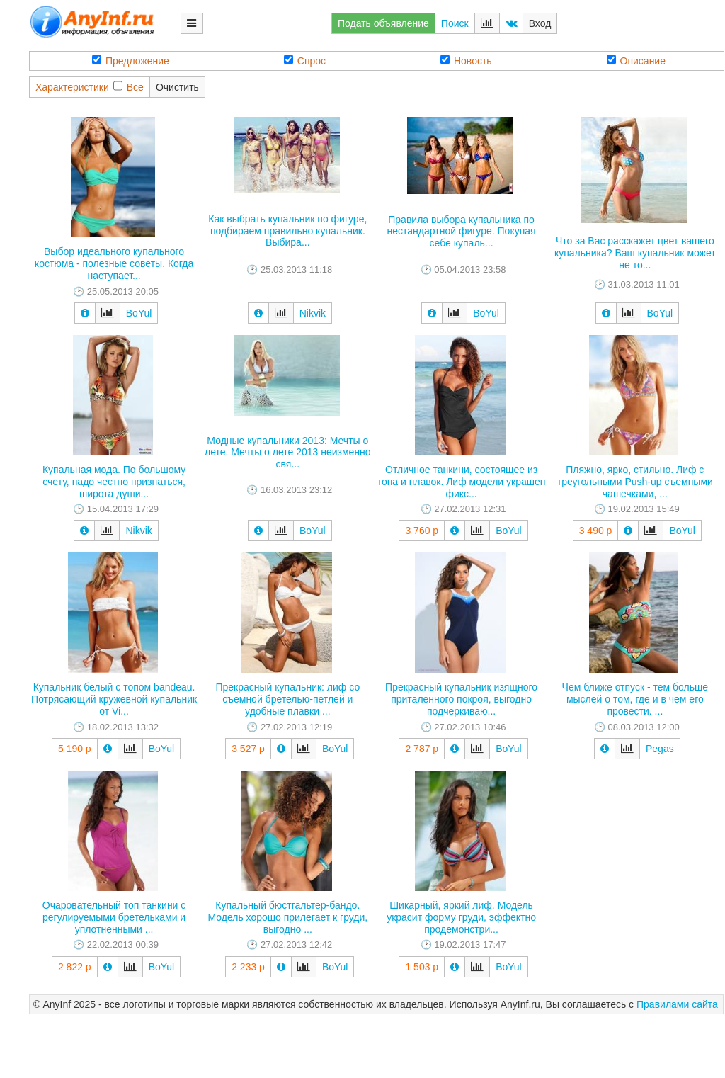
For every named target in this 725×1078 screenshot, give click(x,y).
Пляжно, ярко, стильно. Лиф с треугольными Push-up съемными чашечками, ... (635, 481)
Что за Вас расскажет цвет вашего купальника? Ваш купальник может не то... (635, 253)
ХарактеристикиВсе (89, 87)
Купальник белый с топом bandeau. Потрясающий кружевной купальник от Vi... (114, 699)
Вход (540, 23)
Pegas (660, 748)
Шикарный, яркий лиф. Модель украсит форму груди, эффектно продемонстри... (461, 917)
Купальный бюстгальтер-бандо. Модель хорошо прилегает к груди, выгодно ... (287, 917)
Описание (636, 61)
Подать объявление (383, 23)
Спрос (305, 61)
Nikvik (312, 313)
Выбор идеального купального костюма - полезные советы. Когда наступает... (114, 263)
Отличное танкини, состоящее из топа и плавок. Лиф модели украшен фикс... (461, 481)
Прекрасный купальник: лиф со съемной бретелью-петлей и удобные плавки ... (287, 699)
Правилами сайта (677, 1004)
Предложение (130, 61)
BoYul (139, 313)
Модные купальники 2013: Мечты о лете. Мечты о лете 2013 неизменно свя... (288, 452)
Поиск (455, 23)
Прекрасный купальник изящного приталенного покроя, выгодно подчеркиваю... (461, 699)
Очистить (177, 87)
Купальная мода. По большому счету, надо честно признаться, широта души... (113, 481)
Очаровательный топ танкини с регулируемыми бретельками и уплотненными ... (114, 917)
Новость (466, 61)
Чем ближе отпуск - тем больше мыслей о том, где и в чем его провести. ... (635, 699)
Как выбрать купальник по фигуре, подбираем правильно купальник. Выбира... (287, 231)
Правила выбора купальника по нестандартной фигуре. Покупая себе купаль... (461, 231)
